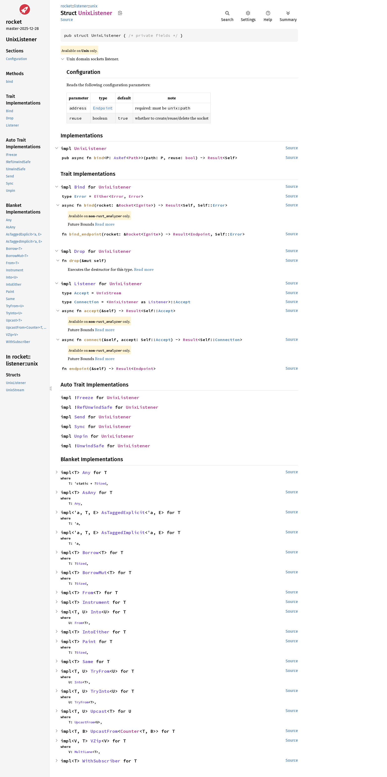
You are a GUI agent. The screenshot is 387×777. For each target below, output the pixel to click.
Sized (101, 483)
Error (80, 196)
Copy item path (120, 13)
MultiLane (83, 752)
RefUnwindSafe (94, 407)
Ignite (143, 205)
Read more (104, 224)
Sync (79, 426)
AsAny (89, 492)
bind (99, 157)
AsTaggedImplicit (123, 532)
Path (133, 157)
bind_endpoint (85, 234)
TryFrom (100, 671)
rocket (66, 6)
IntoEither (96, 632)
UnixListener (90, 148)
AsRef (120, 157)
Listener (85, 283)
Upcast (99, 711)
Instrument (96, 602)
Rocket (126, 205)
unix (93, 6)
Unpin (81, 436)
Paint (89, 641)
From (87, 592)
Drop (79, 251)
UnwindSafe (90, 446)
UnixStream (108, 292)
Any (86, 472)
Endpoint (200, 234)
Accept (81, 292)
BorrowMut (94, 572)
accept (91, 310)
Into (96, 612)
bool (190, 157)
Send (79, 417)
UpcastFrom (84, 722)
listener (81, 6)
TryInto (100, 691)
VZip (96, 741)
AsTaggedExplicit (123, 512)
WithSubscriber (101, 761)
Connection (86, 301)
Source (67, 19)
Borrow (90, 552)
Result (215, 157)
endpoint (79, 368)
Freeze (85, 397)
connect (92, 339)
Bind (79, 187)
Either (101, 196)
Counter (129, 731)
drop (74, 260)
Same (87, 661)
